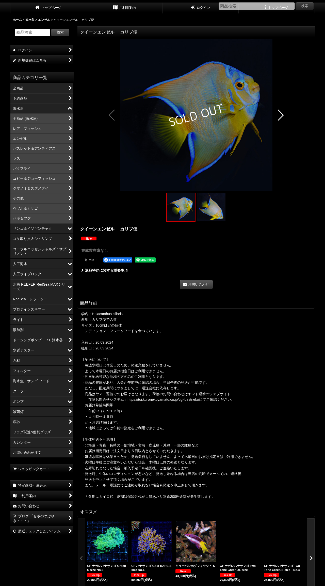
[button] (112, 115)
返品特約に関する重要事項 (104, 270)
